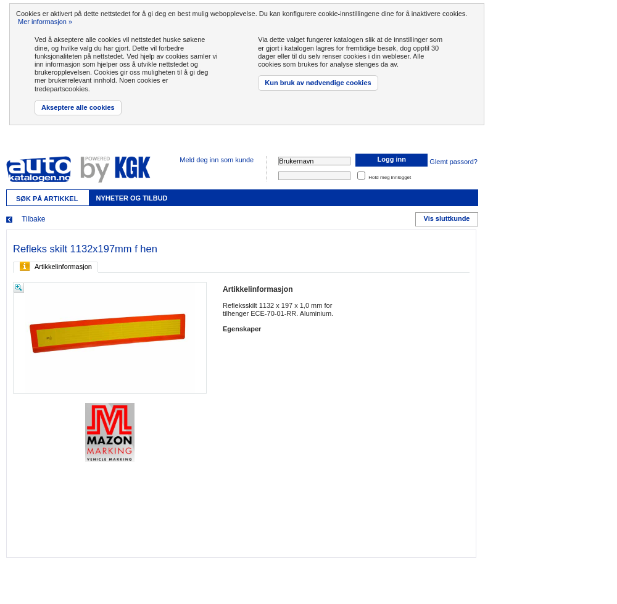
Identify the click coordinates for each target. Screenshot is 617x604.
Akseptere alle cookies (78, 107)
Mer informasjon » (45, 21)
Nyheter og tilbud (131, 198)
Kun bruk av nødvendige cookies (318, 82)
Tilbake (34, 219)
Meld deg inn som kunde (217, 159)
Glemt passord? (453, 161)
